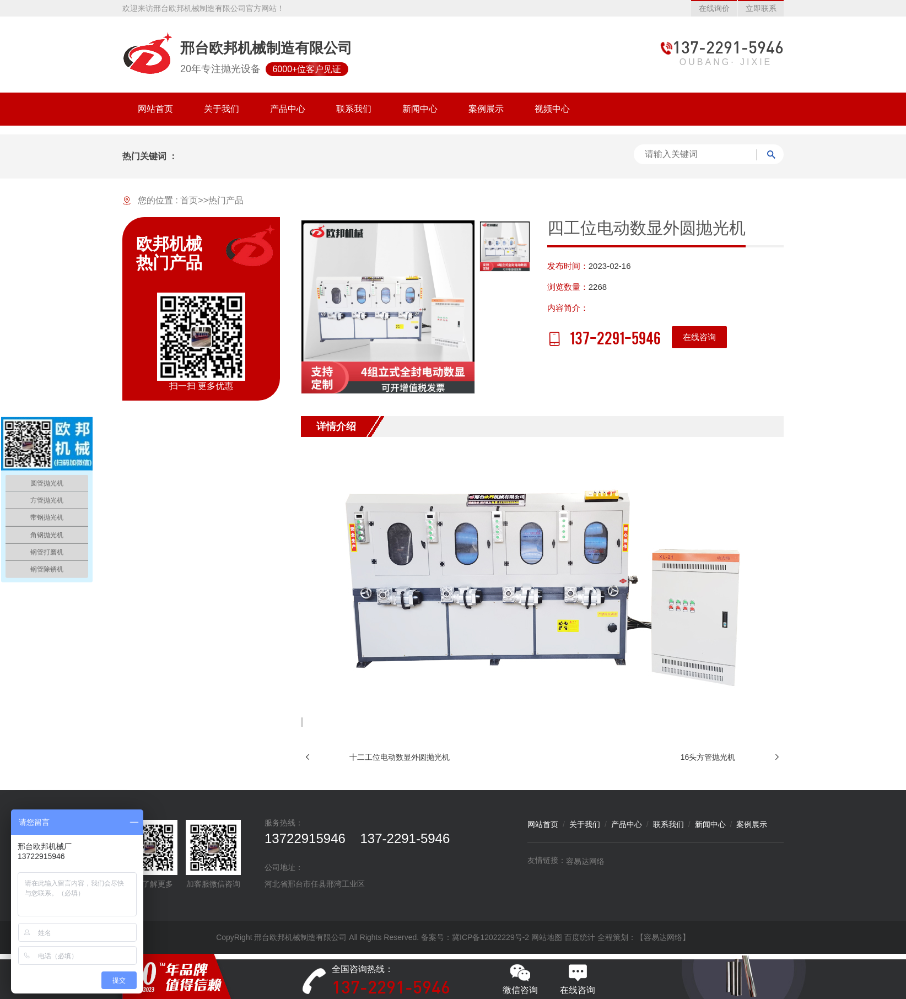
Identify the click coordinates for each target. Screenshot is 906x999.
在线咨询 (699, 337)
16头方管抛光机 (708, 757)
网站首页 (542, 824)
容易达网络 (585, 861)
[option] (387, 306)
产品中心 (626, 824)
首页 (189, 200)
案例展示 (751, 824)
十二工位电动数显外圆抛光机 (399, 757)
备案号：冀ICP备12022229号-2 (475, 937)
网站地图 (546, 937)
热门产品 (226, 200)
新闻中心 (710, 824)
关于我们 (584, 824)
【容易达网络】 (663, 937)
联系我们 (668, 824)
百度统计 (579, 937)
